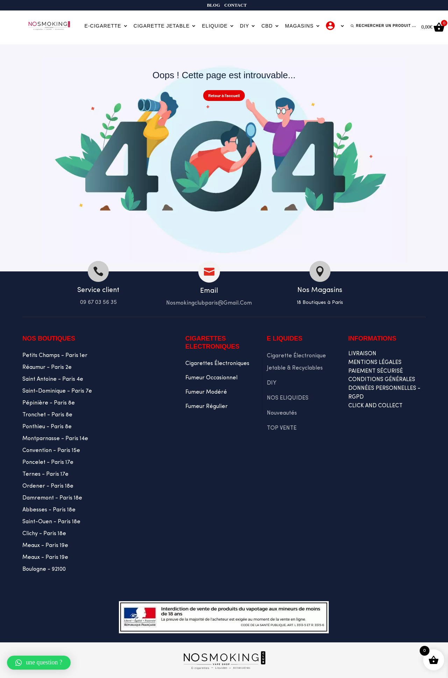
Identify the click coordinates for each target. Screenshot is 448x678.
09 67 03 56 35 (98, 302)
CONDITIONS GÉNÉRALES (381, 379)
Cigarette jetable (162, 26)
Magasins (299, 26)
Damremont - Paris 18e (52, 498)
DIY (244, 26)
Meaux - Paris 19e (45, 545)
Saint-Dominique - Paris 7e (57, 391)
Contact (235, 5)
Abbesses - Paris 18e (49, 510)
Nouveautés (282, 413)
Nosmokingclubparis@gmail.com (209, 303)
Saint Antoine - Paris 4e (52, 379)
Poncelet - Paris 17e (47, 462)
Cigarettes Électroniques (217, 363)
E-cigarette (103, 26)
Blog (213, 5)
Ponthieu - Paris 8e (47, 427)
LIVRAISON (362, 354)
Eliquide (215, 26)
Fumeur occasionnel (211, 378)
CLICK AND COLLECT (375, 406)
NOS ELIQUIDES (287, 398)
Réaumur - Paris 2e (47, 367)
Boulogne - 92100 (44, 569)
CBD (267, 26)
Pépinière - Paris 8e (48, 403)
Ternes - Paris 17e (45, 474)
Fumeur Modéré (206, 392)
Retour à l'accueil (224, 95)
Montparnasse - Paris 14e (55, 439)
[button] (39, 663)
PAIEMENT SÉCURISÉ (375, 371)
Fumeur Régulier (206, 406)
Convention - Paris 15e (51, 450)
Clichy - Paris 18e (44, 534)
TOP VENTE (282, 428)
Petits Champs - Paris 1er (54, 355)
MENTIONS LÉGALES (374, 362)
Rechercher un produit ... (386, 26)
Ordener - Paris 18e (47, 486)
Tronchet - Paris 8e (47, 415)
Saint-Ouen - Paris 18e (51, 522)
